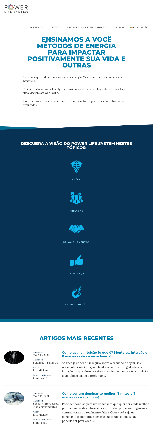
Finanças (47, 179)
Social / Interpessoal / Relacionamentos (46, 280)
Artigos (119, 27)
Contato (54, 27)
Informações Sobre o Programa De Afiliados (53, 423)
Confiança (106, 179)
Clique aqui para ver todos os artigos (76, 359)
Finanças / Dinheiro (45, 237)
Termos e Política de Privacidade (89, 423)
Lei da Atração (134, 179)
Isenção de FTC (112, 423)
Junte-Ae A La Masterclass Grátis (87, 27)
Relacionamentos (76, 179)
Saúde (19, 179)
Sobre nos (36, 27)
